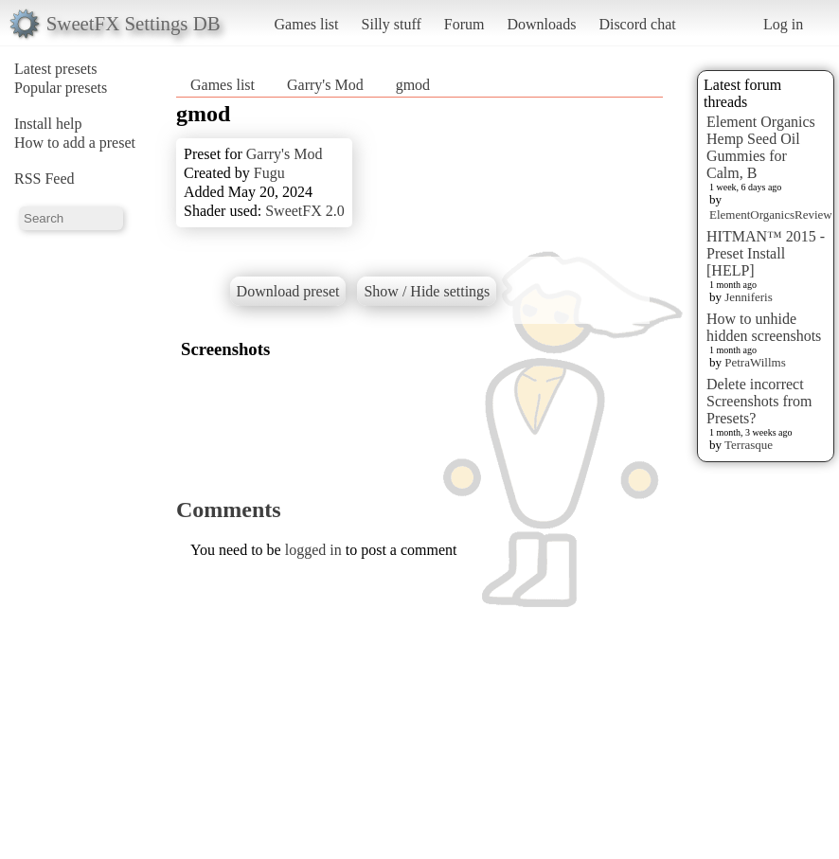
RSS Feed (44, 178)
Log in (783, 24)
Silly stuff (391, 24)
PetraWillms (754, 362)
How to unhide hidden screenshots (763, 327)
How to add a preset (74, 142)
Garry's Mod (325, 85)
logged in (313, 550)
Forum (464, 24)
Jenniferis (748, 297)
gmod (413, 85)
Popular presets (60, 88)
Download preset (288, 291)
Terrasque (748, 445)
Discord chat (636, 24)
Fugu (269, 173)
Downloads (541, 24)
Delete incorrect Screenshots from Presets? (759, 401)
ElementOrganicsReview (770, 214)
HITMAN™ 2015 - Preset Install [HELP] (765, 253)
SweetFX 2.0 (305, 211)
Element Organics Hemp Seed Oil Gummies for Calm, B (760, 147)
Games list (307, 24)
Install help (48, 124)
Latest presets (56, 69)
